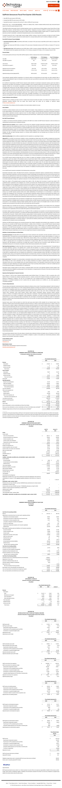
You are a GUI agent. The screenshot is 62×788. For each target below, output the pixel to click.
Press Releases (14, 10)
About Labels (23, 10)
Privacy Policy (49, 783)
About (7, 783)
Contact (30, 10)
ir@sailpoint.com (6, 341)
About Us (37, 10)
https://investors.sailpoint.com (9, 102)
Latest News (6, 10)
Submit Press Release (23, 783)
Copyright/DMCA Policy (41, 783)
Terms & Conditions (31, 783)
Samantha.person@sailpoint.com (9, 347)
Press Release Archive (13, 783)
